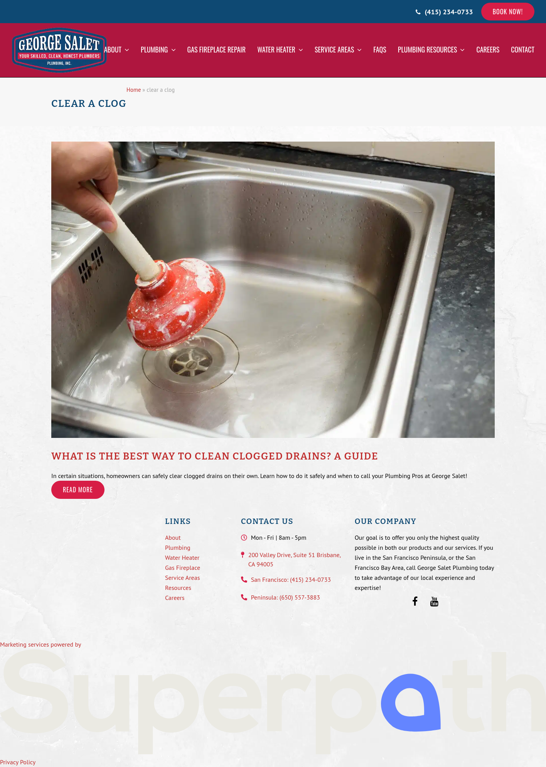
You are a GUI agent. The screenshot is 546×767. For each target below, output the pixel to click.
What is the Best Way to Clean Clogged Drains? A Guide (214, 456)
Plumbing (177, 547)
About (173, 537)
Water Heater (182, 557)
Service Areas (182, 577)
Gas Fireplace (182, 567)
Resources (178, 587)
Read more (78, 489)
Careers (175, 597)
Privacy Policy (17, 762)
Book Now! (508, 11)
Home (133, 89)
